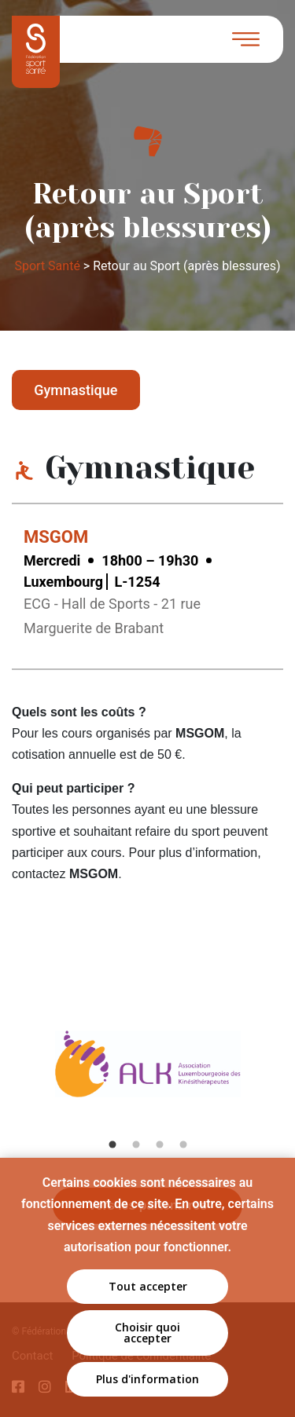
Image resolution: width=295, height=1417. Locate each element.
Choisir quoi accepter (147, 1333)
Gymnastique (75, 390)
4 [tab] (183, 1144)
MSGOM (56, 537)
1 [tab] (112, 1144)
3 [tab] (160, 1144)
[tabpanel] (148, 1080)
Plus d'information (147, 1378)
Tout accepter (148, 1286)
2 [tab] (136, 1144)
